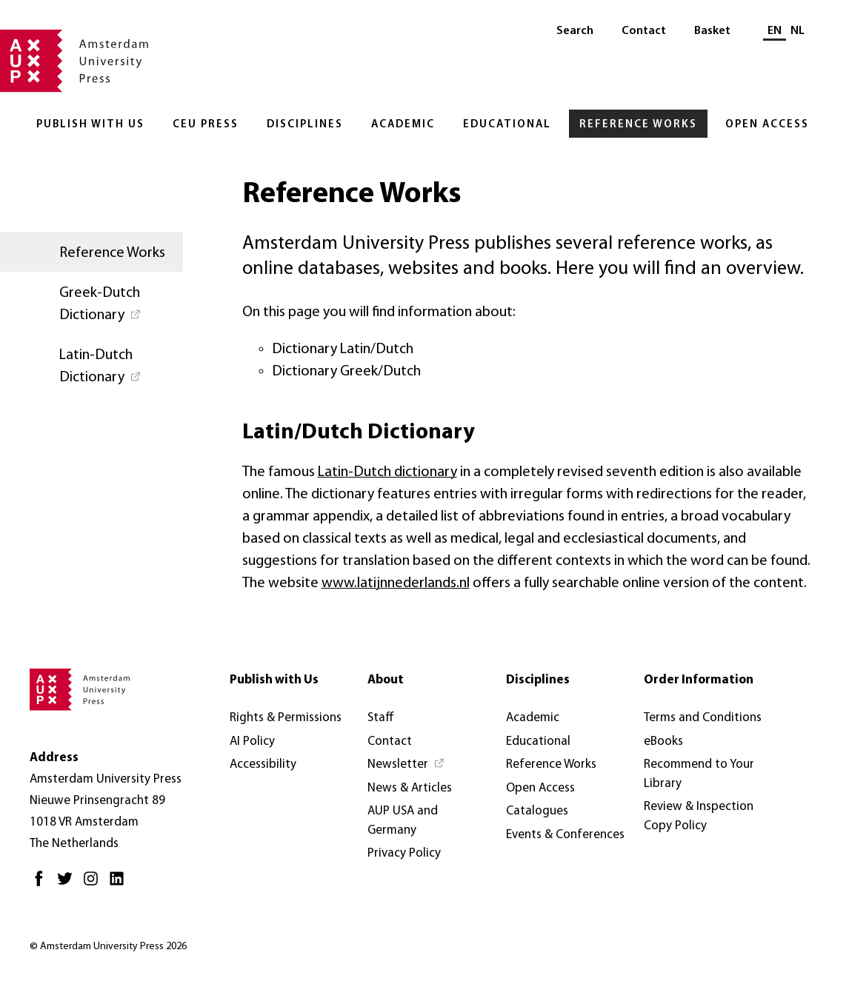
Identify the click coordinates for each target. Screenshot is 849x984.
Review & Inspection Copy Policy (698, 816)
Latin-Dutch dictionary (387, 472)
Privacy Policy (404, 853)
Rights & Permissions (286, 718)
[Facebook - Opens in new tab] (43, 884)
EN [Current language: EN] (775, 31)
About (385, 680)
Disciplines (305, 124)
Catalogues (537, 811)
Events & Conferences (565, 835)
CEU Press (206, 124)
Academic (403, 124)
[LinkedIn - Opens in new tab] (120, 884)
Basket (712, 31)
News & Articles (409, 788)
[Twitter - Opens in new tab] (68, 884)
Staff (380, 718)
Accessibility (263, 764)
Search (574, 31)
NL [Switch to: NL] (797, 31)
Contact (644, 31)
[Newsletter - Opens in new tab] (406, 765)
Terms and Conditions (703, 718)
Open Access (767, 124)
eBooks (663, 741)
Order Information (698, 680)
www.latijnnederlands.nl (396, 583)
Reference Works (638, 124)
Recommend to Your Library (699, 774)
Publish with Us (90, 124)
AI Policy (252, 741)
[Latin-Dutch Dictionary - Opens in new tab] (91, 365)
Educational (507, 124)
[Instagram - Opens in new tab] (94, 884)
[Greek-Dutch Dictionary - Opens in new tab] (91, 303)
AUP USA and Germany (402, 821)
